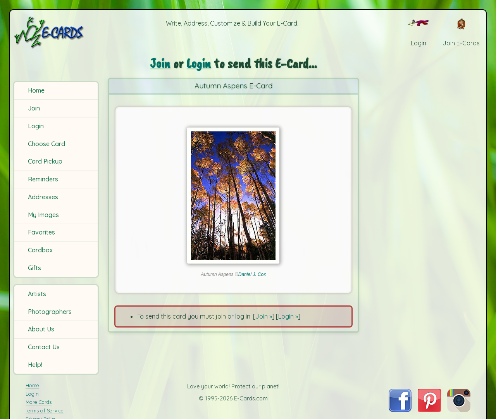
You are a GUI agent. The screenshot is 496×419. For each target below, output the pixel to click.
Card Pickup (45, 161)
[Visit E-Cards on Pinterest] (429, 410)
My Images (43, 215)
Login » (288, 316)
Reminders (43, 179)
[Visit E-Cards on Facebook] (400, 410)
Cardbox (40, 250)
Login (36, 126)
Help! (35, 365)
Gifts (34, 268)
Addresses (43, 197)
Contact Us (44, 347)
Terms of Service (45, 410)
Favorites (41, 232)
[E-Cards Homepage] (57, 32)
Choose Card (46, 144)
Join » (263, 316)
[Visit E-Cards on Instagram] (458, 410)
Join (34, 108)
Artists (37, 294)
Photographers (50, 312)
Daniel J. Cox (252, 274)
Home (36, 90)
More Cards (39, 402)
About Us (41, 329)
